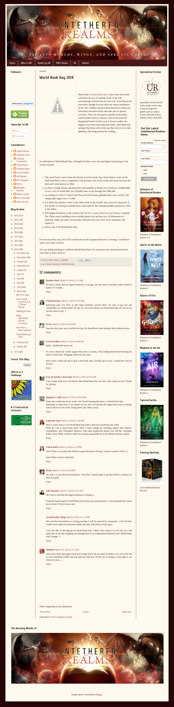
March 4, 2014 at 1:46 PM (72, 421)
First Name (145, 151)
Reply (48, 292)
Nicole (49, 470)
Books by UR (44, 63)
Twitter (85, 63)
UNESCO (63, 195)
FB (75, 63)
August (20, 270)
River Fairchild (22, 198)
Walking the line (23, 311)
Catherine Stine (53, 421)
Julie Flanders (52, 491)
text (145, 173)
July (19, 274)
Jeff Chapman (22, 180)
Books (49, 264)
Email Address (153, 143)
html (145, 170)
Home (12, 63)
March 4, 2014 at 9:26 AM (84, 377)
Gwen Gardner (53, 341)
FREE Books (62, 63)
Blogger (98, 694)
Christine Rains (53, 301)
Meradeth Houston (20, 189)
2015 (16, 245)
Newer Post (45, 612)
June (19, 278)
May (19, 283)
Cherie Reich (52, 447)
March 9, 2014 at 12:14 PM (78, 517)
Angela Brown (22, 151)
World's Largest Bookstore (96, 213)
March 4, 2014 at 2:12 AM (71, 280)
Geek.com (50, 191)
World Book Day (99, 94)
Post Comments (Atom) (61, 617)
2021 (16, 220)
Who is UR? (26, 63)
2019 (16, 228)
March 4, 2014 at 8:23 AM (64, 324)
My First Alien (22, 295)
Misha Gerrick (22, 194)
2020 (16, 224)
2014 (16, 249)
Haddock (50, 550)
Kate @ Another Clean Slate (59, 377)
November (22, 257)
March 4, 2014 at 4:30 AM (72, 301)
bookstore (56, 264)
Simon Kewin (22, 202)
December (21, 253)
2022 (16, 215)
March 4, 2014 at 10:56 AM (74, 397)
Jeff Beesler (21, 176)
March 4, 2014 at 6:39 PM (64, 470)
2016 (16, 241)
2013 (16, 352)
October (20, 261)
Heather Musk (52, 280)
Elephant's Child (54, 397)
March (20, 291)
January (20, 346)
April (19, 287)
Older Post (126, 612)
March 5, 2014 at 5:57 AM (71, 491)
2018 (16, 232)
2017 (16, 237)
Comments (18, 136)
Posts (16, 131)
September (22, 266)
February (21, 342)
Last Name (145, 158)
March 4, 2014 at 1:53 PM (70, 447)
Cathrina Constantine (21, 160)
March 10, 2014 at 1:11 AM (67, 550)
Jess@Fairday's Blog (55, 517)
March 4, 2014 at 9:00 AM (72, 341)
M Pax (49, 324)
